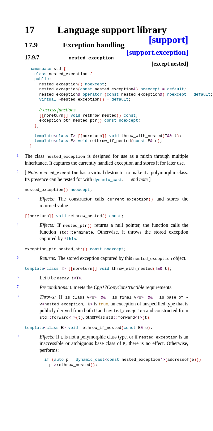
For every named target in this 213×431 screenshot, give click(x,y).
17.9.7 (32, 58)
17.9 (31, 45)
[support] (168, 40)
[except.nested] (169, 64)
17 (30, 30)
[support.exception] (157, 52)
